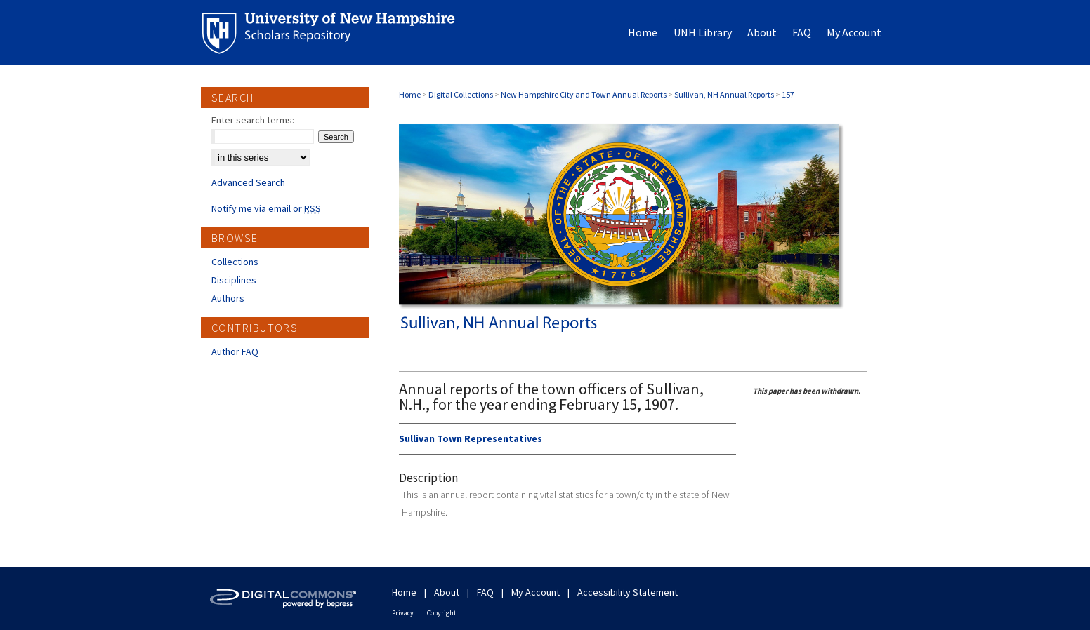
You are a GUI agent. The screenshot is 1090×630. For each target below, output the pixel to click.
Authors (227, 298)
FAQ (485, 592)
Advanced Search (248, 182)
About (446, 592)
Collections (234, 261)
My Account (535, 592)
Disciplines (233, 280)
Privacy (403, 612)
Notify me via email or (266, 208)
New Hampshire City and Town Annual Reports (584, 94)
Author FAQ (234, 351)
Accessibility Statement (627, 592)
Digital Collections (460, 94)
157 (788, 94)
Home (410, 94)
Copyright (442, 612)
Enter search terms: (252, 120)
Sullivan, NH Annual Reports (724, 94)
